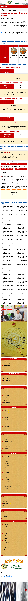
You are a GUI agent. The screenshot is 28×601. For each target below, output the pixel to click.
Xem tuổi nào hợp (5, 417)
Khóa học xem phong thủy (6, 380)
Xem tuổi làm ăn (5, 415)
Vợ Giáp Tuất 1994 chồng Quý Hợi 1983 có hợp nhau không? (21, 211)
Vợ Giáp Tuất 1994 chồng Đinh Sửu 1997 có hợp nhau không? (21, 265)
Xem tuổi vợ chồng (5, 412)
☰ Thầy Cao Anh (4, 6)
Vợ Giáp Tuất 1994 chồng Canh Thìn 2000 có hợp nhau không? (21, 278)
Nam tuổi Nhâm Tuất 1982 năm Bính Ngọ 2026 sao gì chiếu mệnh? (7, 183)
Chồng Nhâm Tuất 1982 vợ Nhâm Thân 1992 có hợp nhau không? (8, 215)
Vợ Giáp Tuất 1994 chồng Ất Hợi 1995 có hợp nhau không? (21, 257)
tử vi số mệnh (2, 579)
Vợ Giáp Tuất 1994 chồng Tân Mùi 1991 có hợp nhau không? (21, 244)
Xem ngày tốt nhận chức (6, 472)
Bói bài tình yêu (4, 526)
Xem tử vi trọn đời (5, 397)
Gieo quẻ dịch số (5, 545)
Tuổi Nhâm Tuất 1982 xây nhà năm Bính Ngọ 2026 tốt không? (7, 172)
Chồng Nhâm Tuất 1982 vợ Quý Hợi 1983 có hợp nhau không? (8, 253)
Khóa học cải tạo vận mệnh (6, 382)
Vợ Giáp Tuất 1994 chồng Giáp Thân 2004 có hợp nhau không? (21, 294)
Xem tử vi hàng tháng (5, 395)
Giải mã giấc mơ (4, 535)
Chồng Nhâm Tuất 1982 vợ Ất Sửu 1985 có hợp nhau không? (8, 244)
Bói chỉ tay (4, 531)
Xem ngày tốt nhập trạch (6, 477)
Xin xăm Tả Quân (5, 538)
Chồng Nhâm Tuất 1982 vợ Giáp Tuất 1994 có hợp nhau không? (8, 207)
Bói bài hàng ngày (5, 524)
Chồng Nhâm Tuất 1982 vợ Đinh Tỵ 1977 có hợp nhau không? (8, 274)
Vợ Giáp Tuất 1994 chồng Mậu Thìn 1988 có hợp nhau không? (21, 232)
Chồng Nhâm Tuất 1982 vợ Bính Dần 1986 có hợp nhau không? (8, 240)
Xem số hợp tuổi (5, 421)
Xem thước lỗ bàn (5, 448)
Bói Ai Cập (4, 551)
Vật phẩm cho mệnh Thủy (6, 365)
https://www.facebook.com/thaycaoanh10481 (10, 576)
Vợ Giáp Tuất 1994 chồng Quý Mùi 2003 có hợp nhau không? (21, 290)
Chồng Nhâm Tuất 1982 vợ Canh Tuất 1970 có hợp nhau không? (8, 303)
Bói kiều (3, 549)
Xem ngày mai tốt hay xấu (6, 458)
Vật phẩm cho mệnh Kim (6, 361)
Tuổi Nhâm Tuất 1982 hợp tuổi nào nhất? (7, 176)
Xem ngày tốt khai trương (6, 465)
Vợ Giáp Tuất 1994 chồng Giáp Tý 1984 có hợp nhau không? (21, 215)
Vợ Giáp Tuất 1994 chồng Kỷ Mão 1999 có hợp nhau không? (21, 274)
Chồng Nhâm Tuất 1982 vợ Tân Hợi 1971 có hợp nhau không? (8, 299)
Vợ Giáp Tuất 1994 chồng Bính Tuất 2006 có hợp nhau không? (21, 303)
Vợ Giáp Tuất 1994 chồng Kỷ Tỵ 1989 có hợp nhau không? (21, 236)
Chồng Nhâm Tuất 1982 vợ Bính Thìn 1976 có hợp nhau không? (8, 278)
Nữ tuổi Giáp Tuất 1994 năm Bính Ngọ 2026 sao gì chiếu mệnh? (21, 183)
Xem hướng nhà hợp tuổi (6, 436)
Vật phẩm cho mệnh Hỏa (6, 367)
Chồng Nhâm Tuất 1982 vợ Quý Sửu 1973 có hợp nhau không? (8, 290)
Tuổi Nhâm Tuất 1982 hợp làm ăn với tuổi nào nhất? (7, 174)
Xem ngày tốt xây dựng (5, 481)
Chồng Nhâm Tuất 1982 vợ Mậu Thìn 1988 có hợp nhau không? (8, 232)
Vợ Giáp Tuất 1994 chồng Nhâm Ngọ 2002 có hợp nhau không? (21, 286)
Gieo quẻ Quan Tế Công (5, 542)
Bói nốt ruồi (4, 529)
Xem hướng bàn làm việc (6, 437)
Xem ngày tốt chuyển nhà (6, 484)
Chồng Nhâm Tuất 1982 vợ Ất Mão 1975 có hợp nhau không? (8, 282)
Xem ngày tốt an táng (5, 479)
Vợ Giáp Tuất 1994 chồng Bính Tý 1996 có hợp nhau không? (21, 261)
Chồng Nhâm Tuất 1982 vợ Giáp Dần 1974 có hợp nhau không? (8, 286)
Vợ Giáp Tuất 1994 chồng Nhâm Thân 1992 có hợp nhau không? (21, 249)
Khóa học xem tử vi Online (6, 378)
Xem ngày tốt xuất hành (6, 488)
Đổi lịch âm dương (5, 499)
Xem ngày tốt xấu (5, 461)
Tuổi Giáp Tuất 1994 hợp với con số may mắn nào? (21, 180)
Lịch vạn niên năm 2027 (6, 505)
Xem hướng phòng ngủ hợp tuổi (7, 441)
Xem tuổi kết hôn (5, 426)
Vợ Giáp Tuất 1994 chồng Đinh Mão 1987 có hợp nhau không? (21, 228)
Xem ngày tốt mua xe (5, 467)
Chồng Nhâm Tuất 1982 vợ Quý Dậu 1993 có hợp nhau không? (8, 211)
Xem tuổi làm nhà (5, 410)
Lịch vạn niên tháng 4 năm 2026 (7, 501)
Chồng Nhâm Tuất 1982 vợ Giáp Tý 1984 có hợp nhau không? (8, 249)
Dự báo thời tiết (4, 516)
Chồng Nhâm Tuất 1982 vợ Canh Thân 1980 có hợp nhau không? (8, 261)
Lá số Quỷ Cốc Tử (5, 400)
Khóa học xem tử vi (5, 376)
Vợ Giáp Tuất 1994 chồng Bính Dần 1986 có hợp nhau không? (21, 224)
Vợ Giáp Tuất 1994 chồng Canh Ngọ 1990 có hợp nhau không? (21, 240)
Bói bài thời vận (4, 547)
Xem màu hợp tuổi (5, 419)
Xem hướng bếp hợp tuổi (6, 439)
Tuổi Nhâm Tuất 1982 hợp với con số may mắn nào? (7, 180)
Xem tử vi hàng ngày (5, 393)
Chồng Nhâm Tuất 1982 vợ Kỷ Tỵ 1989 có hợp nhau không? (8, 228)
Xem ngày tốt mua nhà (5, 468)
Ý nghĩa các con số (5, 533)
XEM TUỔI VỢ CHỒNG (4, 21)
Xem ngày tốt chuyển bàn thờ (7, 490)
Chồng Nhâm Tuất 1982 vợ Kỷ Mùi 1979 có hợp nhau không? (8, 265)
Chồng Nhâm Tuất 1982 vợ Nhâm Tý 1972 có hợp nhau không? (8, 294)
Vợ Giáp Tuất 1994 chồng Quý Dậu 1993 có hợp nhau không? (21, 253)
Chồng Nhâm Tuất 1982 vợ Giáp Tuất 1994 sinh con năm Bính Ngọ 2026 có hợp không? (13, 166)
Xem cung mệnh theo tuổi (6, 424)
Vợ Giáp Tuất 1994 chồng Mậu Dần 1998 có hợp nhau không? (21, 269)
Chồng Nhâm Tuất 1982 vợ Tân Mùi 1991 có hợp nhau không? (8, 219)
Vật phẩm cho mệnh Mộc (6, 363)
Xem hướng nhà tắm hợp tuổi (6, 443)
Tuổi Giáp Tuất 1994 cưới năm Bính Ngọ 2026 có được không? (21, 172)
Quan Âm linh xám (5, 540)
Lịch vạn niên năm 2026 (6, 503)
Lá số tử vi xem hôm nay (6, 402)
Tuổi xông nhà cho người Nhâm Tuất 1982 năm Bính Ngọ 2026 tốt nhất (7, 187)
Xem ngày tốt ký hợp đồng (6, 474)
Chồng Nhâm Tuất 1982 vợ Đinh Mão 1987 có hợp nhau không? (8, 236)
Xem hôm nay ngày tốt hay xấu (7, 456)
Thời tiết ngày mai (5, 514)
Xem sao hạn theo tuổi (6, 422)
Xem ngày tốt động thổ (5, 463)
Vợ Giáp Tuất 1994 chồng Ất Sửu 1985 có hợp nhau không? (21, 219)
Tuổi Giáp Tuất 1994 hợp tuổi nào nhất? (20, 176)
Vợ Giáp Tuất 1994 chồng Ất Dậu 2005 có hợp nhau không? (21, 299)
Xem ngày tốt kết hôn (6, 470)
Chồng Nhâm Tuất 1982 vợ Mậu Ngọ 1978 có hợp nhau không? (8, 269)
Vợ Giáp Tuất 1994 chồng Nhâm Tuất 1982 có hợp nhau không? (21, 207)
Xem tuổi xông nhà (5, 428)
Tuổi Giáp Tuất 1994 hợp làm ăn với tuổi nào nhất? (21, 174)
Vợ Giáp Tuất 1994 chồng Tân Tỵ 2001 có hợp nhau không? (21, 282)
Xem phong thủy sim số (6, 446)
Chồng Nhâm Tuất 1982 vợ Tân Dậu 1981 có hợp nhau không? (8, 257)
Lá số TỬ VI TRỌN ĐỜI (6, 390)
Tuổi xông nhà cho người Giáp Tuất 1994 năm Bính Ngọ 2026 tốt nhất (21, 187)
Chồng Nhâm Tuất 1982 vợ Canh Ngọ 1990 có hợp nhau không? (8, 224)
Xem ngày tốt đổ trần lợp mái (6, 486)
